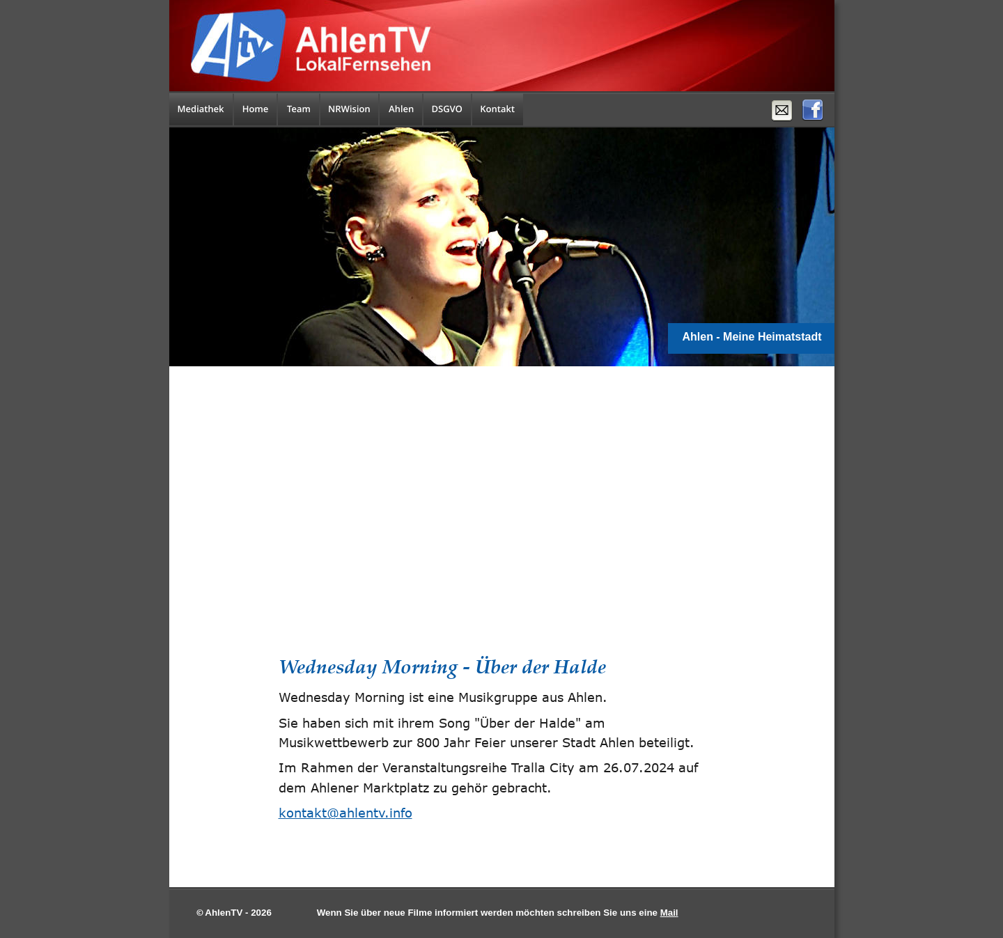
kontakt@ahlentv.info (345, 812)
